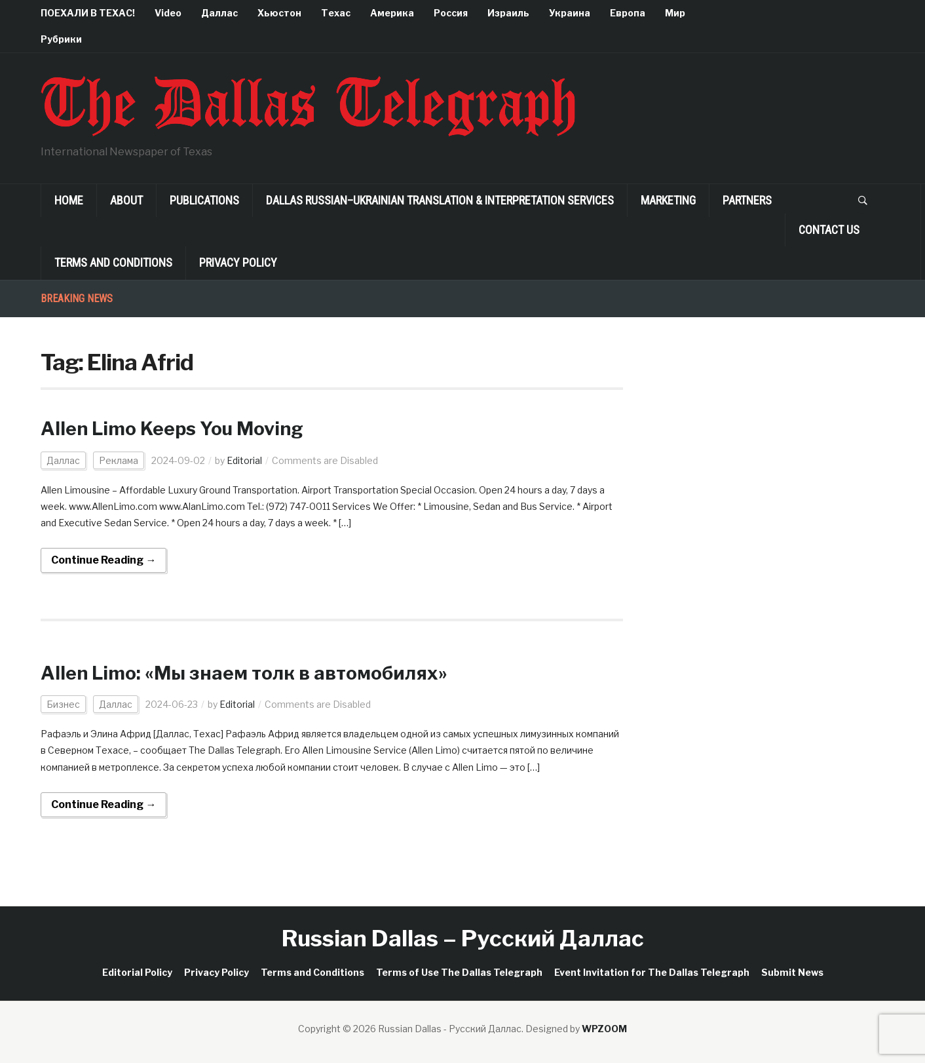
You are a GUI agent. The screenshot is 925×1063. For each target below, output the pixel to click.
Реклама (118, 460)
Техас (335, 12)
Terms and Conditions (113, 262)
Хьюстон (279, 12)
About (126, 200)
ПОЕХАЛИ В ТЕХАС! (88, 12)
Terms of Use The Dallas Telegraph (459, 972)
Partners (747, 200)
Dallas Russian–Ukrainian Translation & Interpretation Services (440, 200)
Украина (569, 12)
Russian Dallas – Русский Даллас (463, 938)
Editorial (244, 460)
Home (68, 200)
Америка (392, 12)
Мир (675, 12)
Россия (451, 12)
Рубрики (61, 39)
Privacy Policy (238, 262)
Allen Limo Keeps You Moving (172, 428)
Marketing (668, 200)
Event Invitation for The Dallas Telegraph (651, 972)
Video (168, 12)
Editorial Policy (137, 972)
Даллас (219, 12)
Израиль (508, 12)
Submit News (792, 972)
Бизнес (63, 704)
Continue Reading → (103, 560)
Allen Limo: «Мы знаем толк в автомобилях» (244, 673)
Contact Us (829, 230)
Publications (204, 200)
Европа (627, 12)
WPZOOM (604, 1028)
